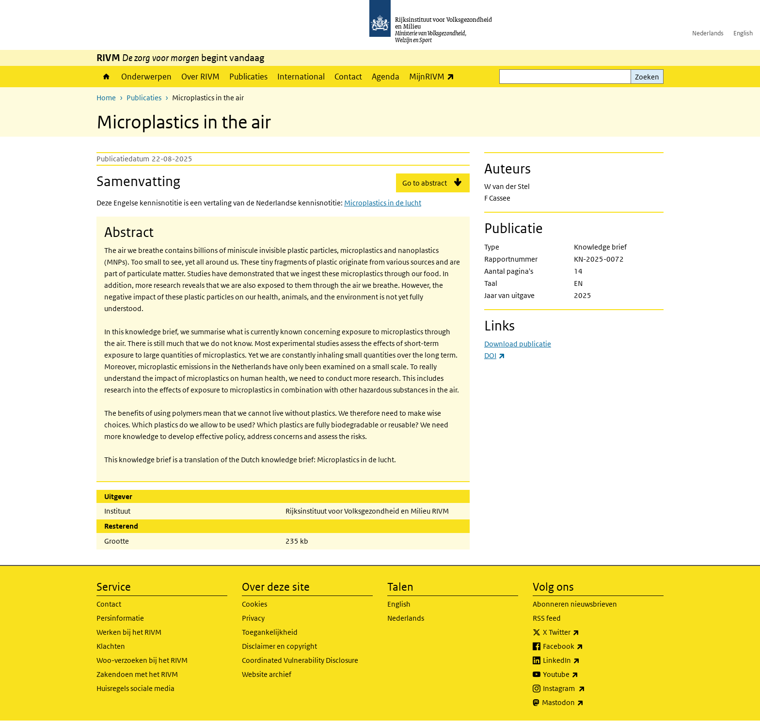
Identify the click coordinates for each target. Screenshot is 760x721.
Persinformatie (120, 618)
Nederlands (708, 33)
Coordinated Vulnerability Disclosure (300, 660)
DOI (494, 355)
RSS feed (547, 618)
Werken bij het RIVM (128, 632)
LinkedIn (582, 660)
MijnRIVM (434, 76)
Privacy (253, 618)
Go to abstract (424, 183)
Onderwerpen (146, 76)
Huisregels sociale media (135, 688)
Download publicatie (517, 343)
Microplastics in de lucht (382, 202)
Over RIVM (200, 76)
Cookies (254, 604)
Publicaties (248, 76)
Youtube (582, 674)
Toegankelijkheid (270, 632)
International (301, 76)
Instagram (585, 688)
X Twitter (582, 632)
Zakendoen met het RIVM (137, 674)
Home (106, 76)
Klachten (110, 646)
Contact (348, 76)
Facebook (584, 646)
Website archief (266, 674)
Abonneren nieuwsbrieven (575, 604)
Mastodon (584, 702)
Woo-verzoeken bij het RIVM (142, 660)
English (743, 33)
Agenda (385, 76)
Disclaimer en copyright (279, 646)
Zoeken (647, 76)
